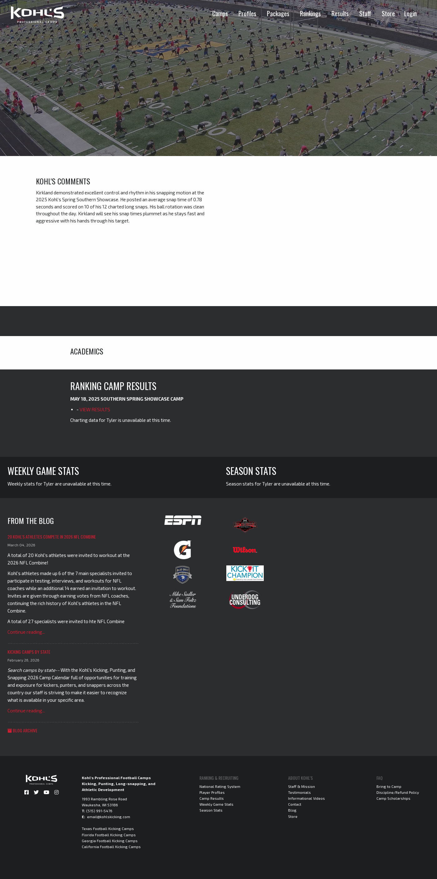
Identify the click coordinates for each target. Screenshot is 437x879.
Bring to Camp (388, 786)
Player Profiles (212, 792)
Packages (278, 13)
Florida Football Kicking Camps (109, 835)
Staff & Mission (301, 786)
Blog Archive (22, 730)
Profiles (247, 13)
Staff (365, 13)
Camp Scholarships (393, 798)
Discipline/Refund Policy (397, 792)
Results (340, 13)
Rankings (310, 13)
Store (388, 13)
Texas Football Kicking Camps (108, 828)
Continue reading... (26, 632)
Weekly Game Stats (216, 804)
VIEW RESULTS (95, 409)
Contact (294, 804)
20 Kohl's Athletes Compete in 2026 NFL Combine (51, 536)
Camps (220, 13)
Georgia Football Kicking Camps (110, 840)
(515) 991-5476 (99, 810)
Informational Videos (306, 798)
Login (410, 13)
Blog (292, 810)
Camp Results (211, 798)
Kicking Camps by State (28, 651)
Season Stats (211, 810)
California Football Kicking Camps (111, 846)
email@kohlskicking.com (108, 816)
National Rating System (219, 786)
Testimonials (299, 792)
